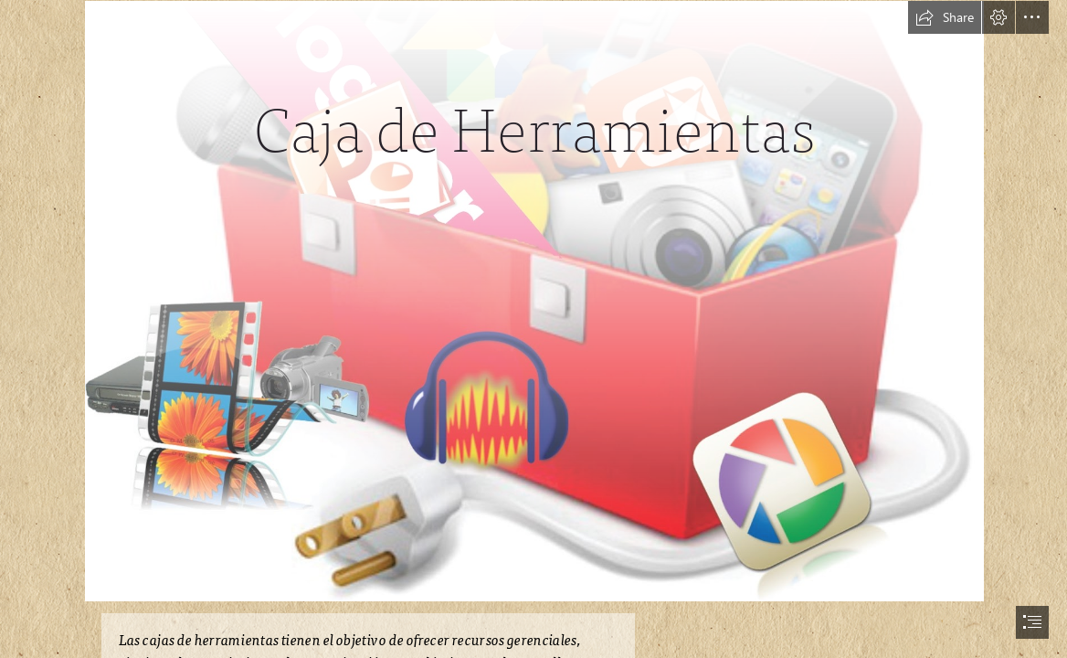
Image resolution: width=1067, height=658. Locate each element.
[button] (944, 17)
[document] (533, 329)
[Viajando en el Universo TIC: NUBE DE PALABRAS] (533, 300)
